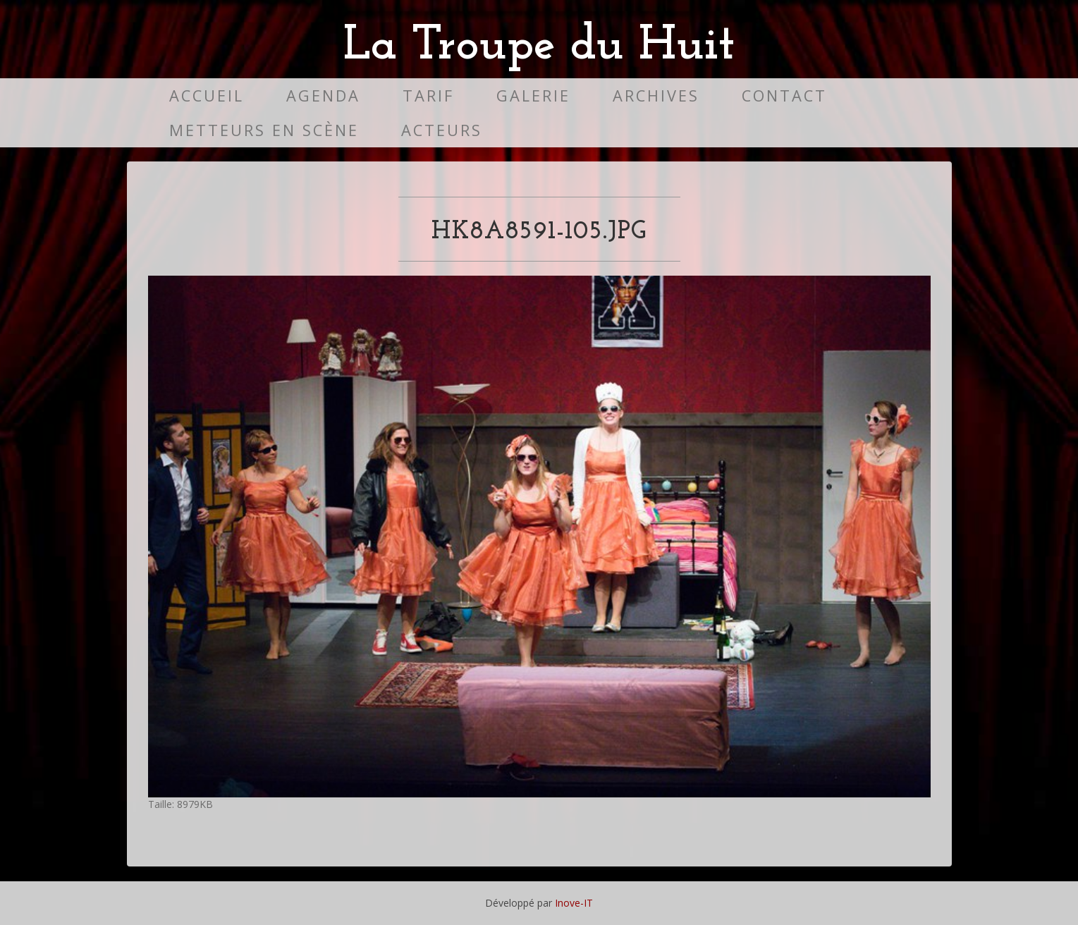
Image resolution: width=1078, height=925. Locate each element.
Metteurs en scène (264, 130)
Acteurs (441, 130)
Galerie (533, 95)
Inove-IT (574, 902)
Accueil (206, 95)
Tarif (428, 95)
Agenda (323, 95)
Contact (784, 95)
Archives (656, 95)
